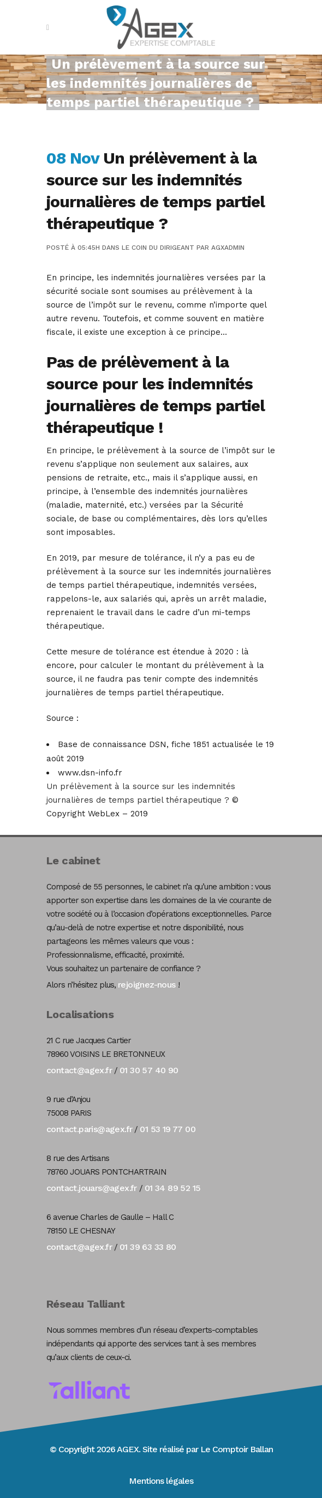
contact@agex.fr (79, 1070)
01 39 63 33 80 (148, 1247)
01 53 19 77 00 (167, 1129)
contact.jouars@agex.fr (91, 1188)
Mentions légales (161, 1481)
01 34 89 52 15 (173, 1188)
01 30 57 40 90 (149, 1070)
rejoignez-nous (147, 984)
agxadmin (228, 247)
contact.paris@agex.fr (89, 1129)
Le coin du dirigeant (158, 247)
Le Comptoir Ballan (236, 1449)
